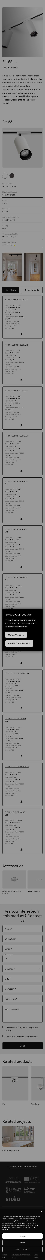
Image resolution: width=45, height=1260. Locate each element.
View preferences (23, 1249)
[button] (41, 1212)
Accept (22, 1236)
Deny (22, 1243)
